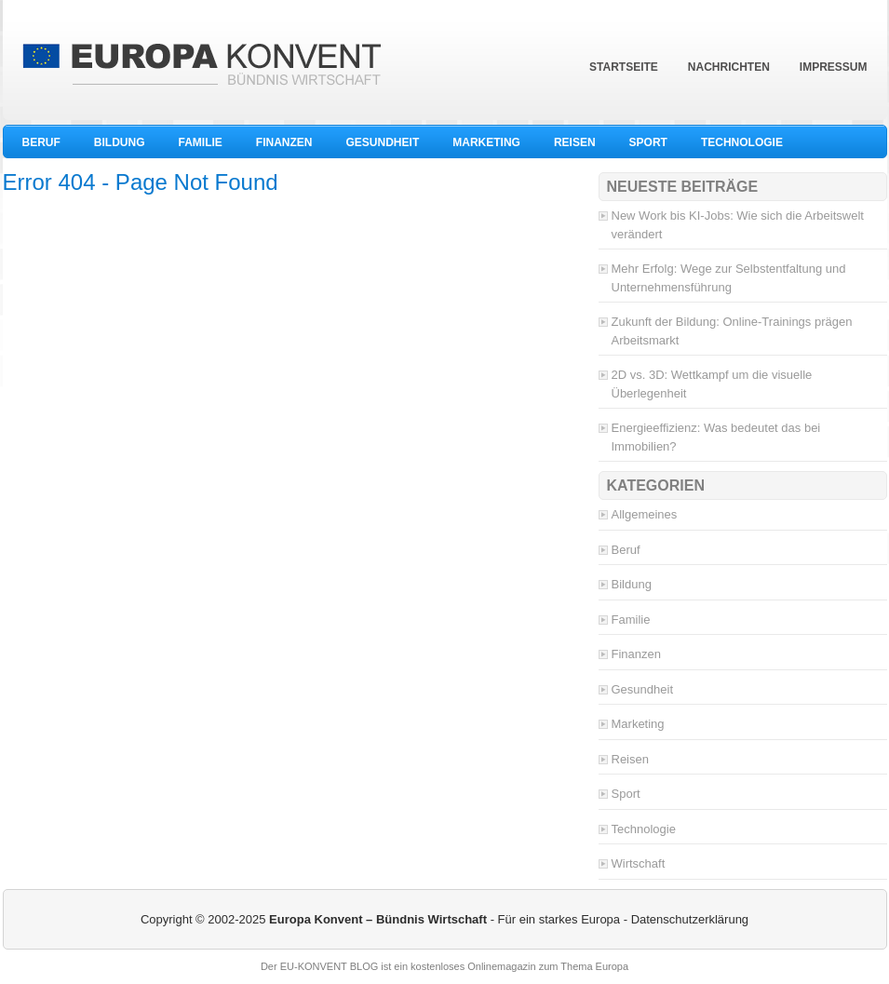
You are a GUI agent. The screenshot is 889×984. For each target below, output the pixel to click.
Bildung (119, 142)
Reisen (575, 142)
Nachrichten (729, 67)
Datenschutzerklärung (689, 919)
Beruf (41, 142)
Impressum (834, 67)
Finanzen (284, 142)
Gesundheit (383, 142)
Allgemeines (645, 514)
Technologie (742, 142)
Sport (648, 142)
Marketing (486, 142)
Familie (200, 142)
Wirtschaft (639, 863)
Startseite (623, 67)
